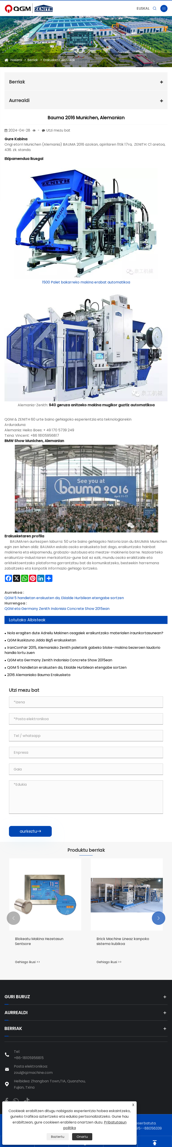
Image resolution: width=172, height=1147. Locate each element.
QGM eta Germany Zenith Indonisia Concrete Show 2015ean (57, 608)
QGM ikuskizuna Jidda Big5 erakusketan (41, 640)
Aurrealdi (19, 100)
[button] (13, 918)
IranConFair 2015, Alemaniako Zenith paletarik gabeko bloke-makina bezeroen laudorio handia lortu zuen (82, 650)
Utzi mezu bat (58, 130)
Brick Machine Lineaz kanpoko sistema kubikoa (123, 941)
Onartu (82, 1136)
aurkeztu (30, 831)
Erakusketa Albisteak (59, 60)
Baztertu (57, 1136)
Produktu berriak (86, 850)
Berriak (33, 60)
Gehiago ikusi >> (27, 962)
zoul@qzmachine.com (33, 1072)
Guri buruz (17, 997)
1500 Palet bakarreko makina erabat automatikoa (86, 282)
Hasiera (16, 60)
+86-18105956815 (29, 1057)
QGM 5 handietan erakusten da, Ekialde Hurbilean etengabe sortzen (64, 597)
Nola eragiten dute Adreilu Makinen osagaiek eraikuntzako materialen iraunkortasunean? (85, 633)
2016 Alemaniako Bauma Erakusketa (38, 674)
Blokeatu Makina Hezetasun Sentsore (39, 941)
